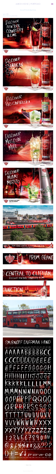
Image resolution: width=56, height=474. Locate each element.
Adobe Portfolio (30, 471)
